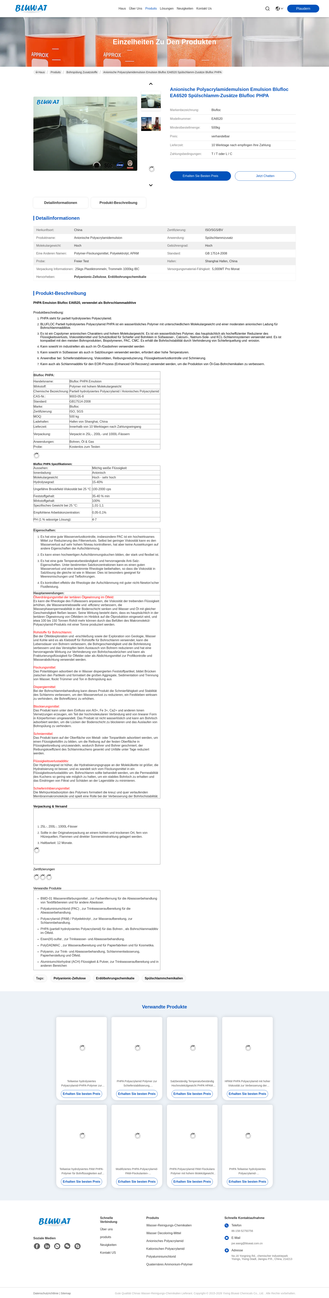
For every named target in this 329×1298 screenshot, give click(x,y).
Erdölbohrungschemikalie (115, 978)
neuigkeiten (185, 8)
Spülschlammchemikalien (164, 978)
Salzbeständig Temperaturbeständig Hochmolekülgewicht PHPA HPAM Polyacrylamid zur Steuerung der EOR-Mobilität (192, 1084)
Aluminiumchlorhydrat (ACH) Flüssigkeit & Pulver (74, 961)
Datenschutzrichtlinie (46, 1293)
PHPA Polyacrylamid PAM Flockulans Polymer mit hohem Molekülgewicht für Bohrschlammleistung (192, 1171)
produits (151, 8)
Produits (56, 72)
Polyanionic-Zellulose (69, 978)
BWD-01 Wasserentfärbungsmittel (64, 898)
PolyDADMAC (50, 945)
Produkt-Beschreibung (118, 203)
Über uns (135, 8)
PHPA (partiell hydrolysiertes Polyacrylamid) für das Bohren (82, 929)
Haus (122, 8)
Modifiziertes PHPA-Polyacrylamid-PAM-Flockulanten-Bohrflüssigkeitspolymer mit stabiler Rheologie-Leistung (136, 1171)
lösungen (167, 8)
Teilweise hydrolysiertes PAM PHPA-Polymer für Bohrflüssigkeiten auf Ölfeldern (82, 1171)
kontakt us (204, 8)
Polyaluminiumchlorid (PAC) (60, 908)
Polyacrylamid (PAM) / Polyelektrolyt (66, 918)
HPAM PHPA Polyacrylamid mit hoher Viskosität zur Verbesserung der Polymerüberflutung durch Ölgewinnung (247, 1084)
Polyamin (47, 951)
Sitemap (66, 1293)
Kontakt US (108, 1252)
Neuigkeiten (108, 1244)
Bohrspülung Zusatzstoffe (82, 72)
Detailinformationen (60, 203)
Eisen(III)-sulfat (51, 939)
